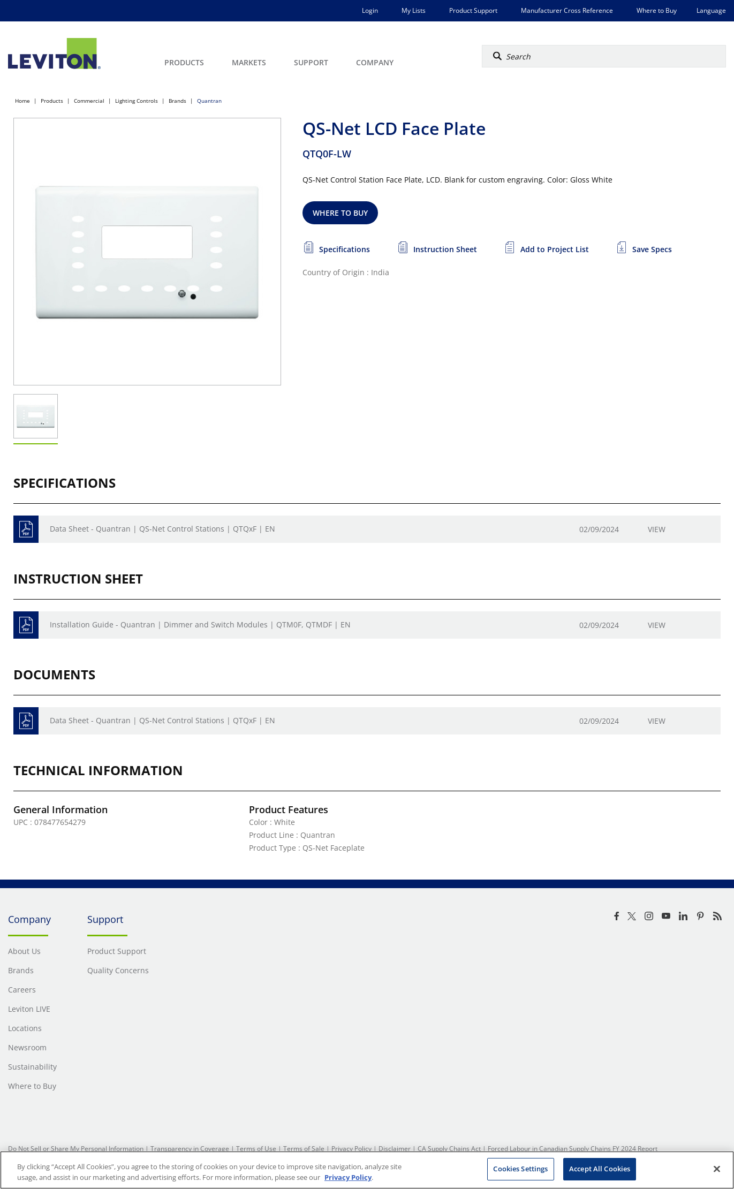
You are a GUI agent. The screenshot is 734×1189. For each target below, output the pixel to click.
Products (52, 100)
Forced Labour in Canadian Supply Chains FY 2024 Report (572, 1148)
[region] (367, 1170)
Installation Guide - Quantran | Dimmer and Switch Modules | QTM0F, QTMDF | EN (200, 624)
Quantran (209, 100)
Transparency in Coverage (189, 1148)
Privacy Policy (351, 1148)
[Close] (717, 1168)
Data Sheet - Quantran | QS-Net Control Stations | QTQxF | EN (162, 529)
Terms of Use (256, 1148)
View (656, 529)
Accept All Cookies (599, 1168)
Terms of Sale (303, 1148)
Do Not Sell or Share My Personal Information (75, 1148)
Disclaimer (395, 1148)
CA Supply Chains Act (449, 1148)
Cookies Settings (520, 1168)
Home (22, 100)
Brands (177, 100)
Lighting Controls (136, 100)
